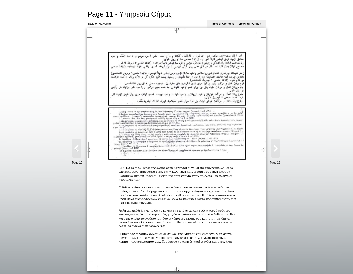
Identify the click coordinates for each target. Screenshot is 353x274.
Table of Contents (222, 23)
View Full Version (250, 23)
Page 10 (77, 162)
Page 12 (275, 162)
